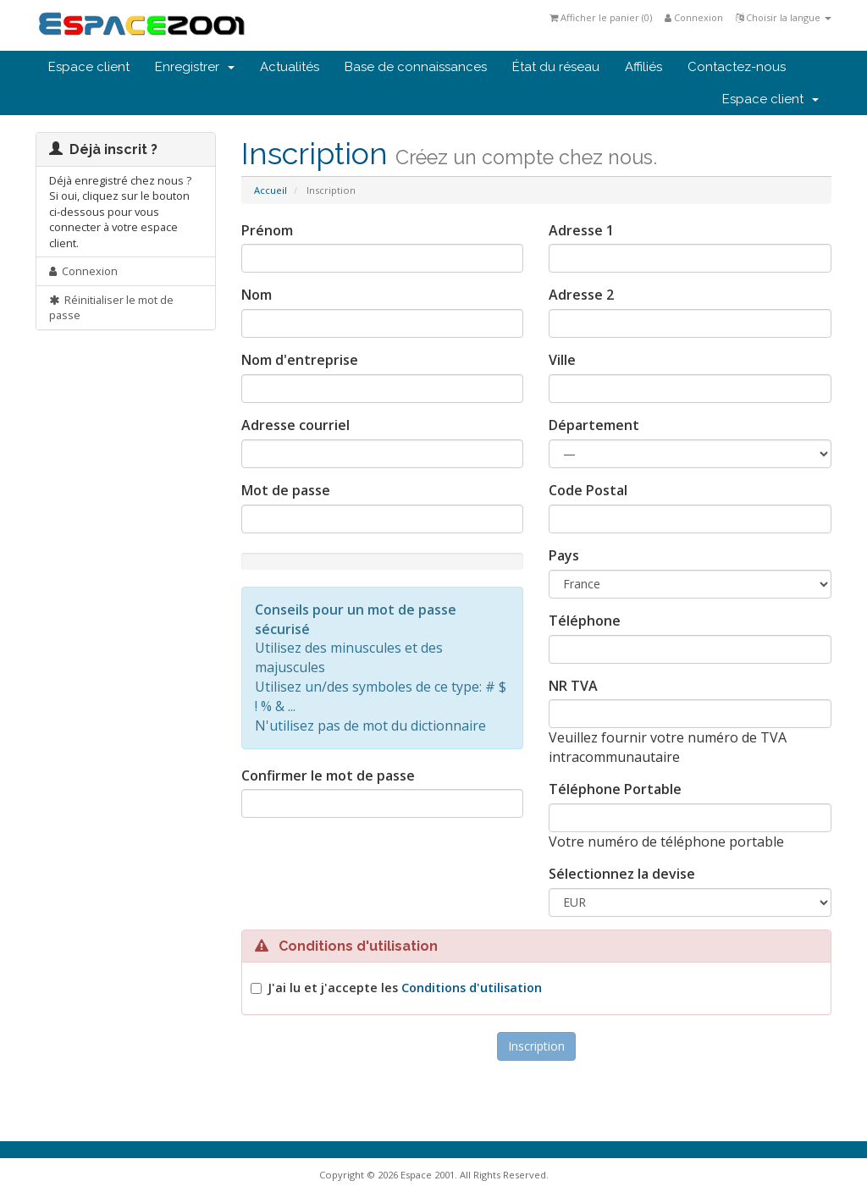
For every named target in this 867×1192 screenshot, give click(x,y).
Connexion (694, 17)
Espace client (89, 66)
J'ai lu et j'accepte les (405, 988)
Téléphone (585, 620)
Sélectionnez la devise (622, 873)
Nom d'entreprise (299, 359)
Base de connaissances (416, 66)
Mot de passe (285, 490)
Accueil (270, 190)
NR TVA (573, 685)
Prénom (267, 230)
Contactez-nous (737, 66)
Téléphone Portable (615, 789)
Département (594, 425)
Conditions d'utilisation (471, 988)
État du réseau (555, 66)
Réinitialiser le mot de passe (111, 307)
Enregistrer (195, 66)
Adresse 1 (581, 230)
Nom (256, 294)
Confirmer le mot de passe (328, 775)
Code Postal (588, 490)
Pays (564, 555)
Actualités (289, 66)
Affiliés (643, 66)
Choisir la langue (783, 17)
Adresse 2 (581, 294)
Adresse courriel (295, 425)
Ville (562, 359)
